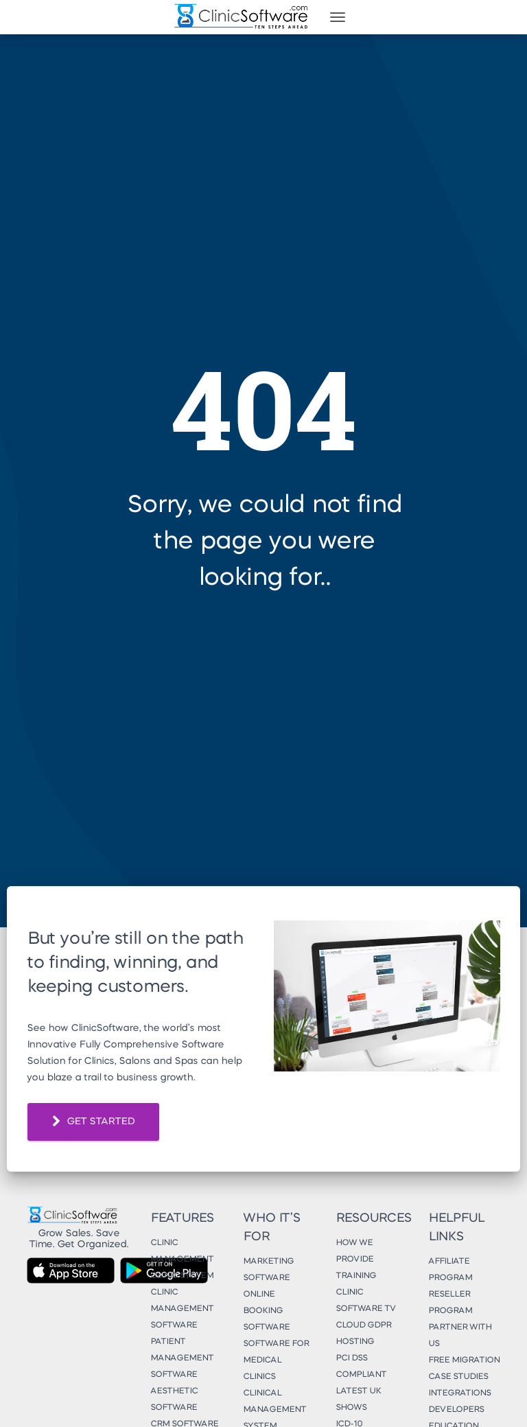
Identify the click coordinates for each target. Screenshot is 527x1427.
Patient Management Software (181, 1358)
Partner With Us (459, 1335)
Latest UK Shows (358, 1399)
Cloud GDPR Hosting (363, 1333)
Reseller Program (450, 1302)
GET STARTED (93, 1122)
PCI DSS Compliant (361, 1366)
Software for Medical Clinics (276, 1360)
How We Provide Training (356, 1259)
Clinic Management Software (181, 1309)
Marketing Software (268, 1269)
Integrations (459, 1393)
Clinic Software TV (366, 1300)
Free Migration (464, 1360)
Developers (456, 1410)
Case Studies (458, 1377)
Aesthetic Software (174, 1399)
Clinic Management (181, 1251)
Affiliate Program (450, 1269)
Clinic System (181, 1276)
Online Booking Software (266, 1311)
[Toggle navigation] (337, 17)
